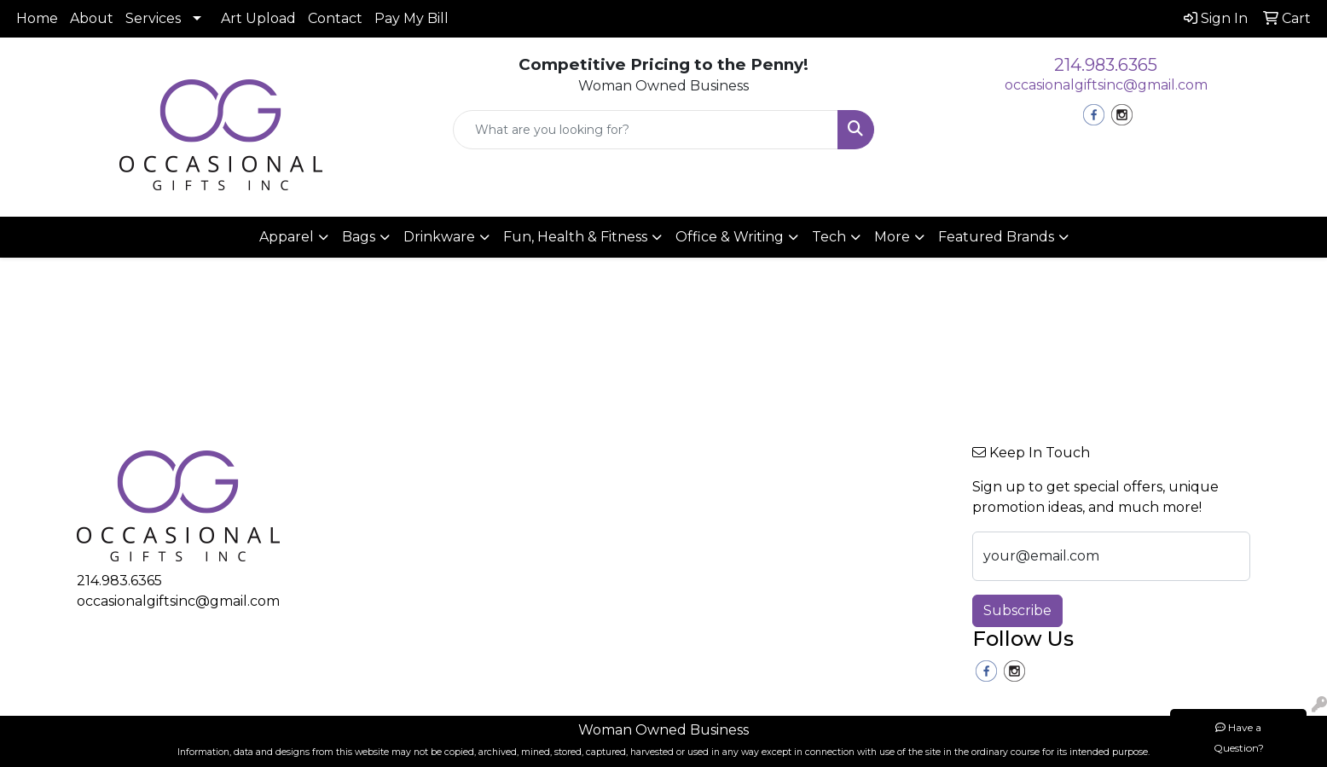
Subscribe (1017, 610)
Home (37, 18)
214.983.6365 (1105, 65)
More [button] (892, 237)
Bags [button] (358, 237)
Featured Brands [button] (996, 237)
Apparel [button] (286, 237)
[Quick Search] (646, 129)
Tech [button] (829, 237)
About (91, 18)
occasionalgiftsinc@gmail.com (1106, 85)
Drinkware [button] (439, 237)
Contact (335, 18)
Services (153, 18)
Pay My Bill (411, 18)
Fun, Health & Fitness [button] (575, 237)
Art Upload (258, 18)
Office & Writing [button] (729, 237)
